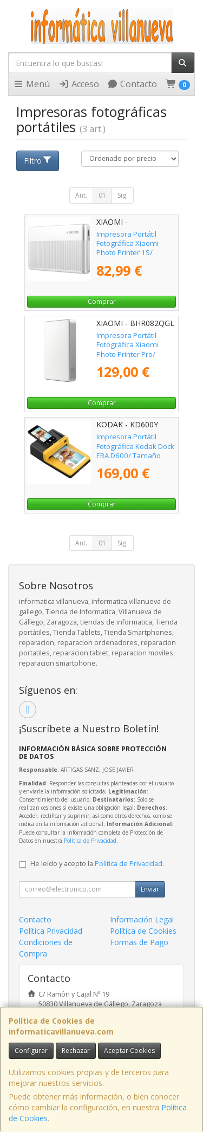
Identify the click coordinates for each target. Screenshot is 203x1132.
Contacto (132, 84)
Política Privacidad (50, 931)
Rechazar (76, 1050)
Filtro (38, 160)
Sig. (122, 195)
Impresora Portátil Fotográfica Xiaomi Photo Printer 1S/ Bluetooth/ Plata (127, 248)
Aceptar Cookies (129, 1050)
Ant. (81, 195)
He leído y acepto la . (97, 863)
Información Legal (142, 919)
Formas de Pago (139, 942)
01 (102, 195)
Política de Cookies (143, 931)
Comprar (102, 301)
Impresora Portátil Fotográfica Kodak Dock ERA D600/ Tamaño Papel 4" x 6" (135, 451)
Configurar (31, 1050)
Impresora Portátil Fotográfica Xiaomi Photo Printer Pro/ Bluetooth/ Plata (127, 349)
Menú (31, 84)
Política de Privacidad (90, 840)
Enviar (150, 889)
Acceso (78, 84)
